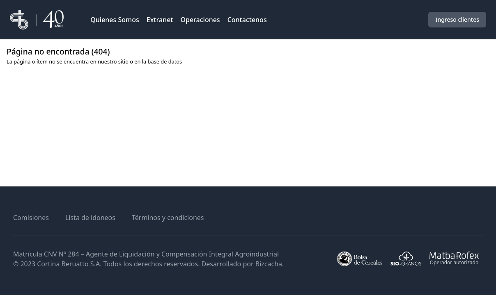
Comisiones (31, 217)
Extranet (160, 19)
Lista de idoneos (90, 217)
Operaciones (200, 19)
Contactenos (247, 19)
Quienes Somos (114, 19)
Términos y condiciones (168, 217)
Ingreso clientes (457, 19)
